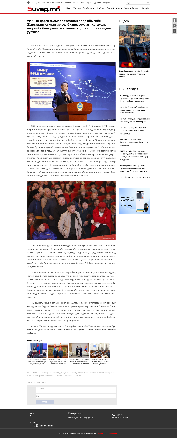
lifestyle (145, 8)
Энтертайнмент (131, 8)
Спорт (119, 8)
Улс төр (77, 8)
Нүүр (68, 8)
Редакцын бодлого (120, 417)
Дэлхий (110, 8)
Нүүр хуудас (117, 414)
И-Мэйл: (33, 422)
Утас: (32, 413)
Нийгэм (100, 8)
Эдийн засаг (89, 8)
